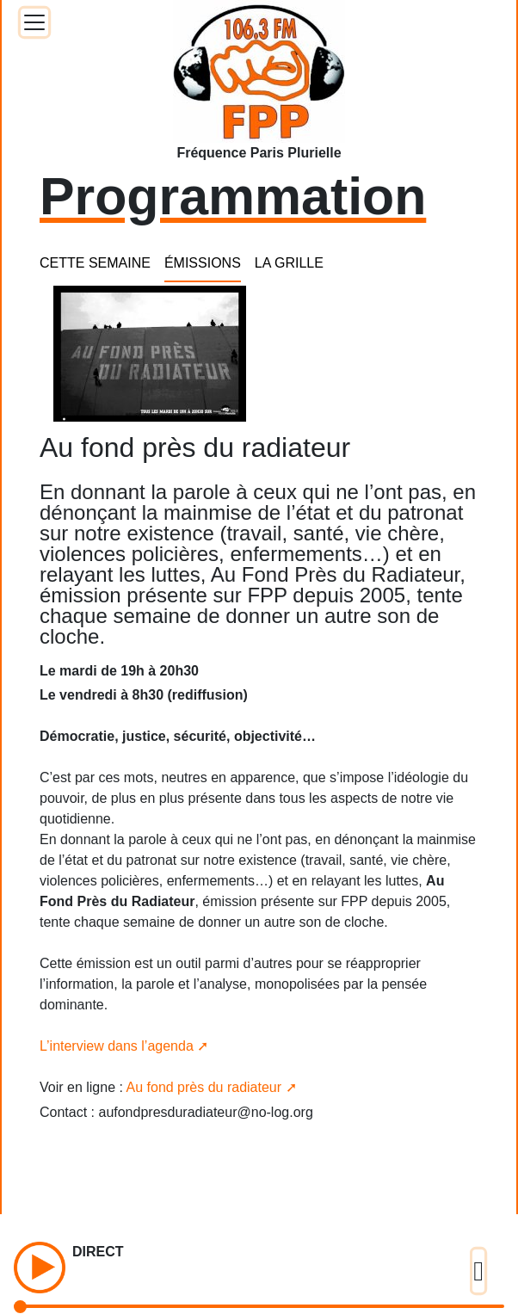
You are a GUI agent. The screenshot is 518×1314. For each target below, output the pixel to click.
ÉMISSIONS (202, 263)
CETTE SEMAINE (95, 263)
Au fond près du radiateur (204, 1087)
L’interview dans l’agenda (117, 1046)
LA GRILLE (289, 263)
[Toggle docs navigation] (34, 22)
